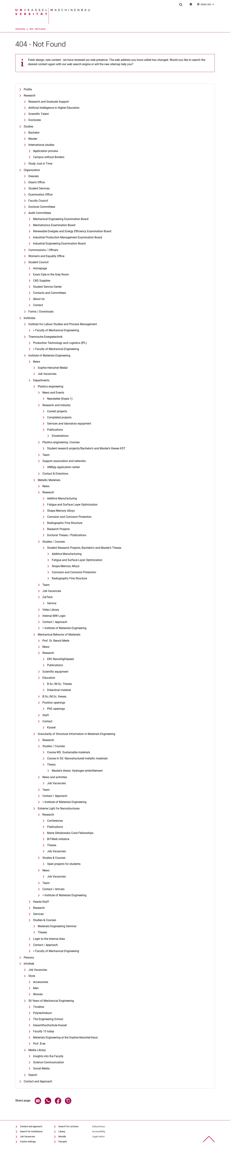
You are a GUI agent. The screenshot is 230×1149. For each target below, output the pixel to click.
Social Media (41, 1068)
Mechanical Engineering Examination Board (60, 219)
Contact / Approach (54, 622)
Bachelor (34, 132)
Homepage (40, 268)
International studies (41, 145)
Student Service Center (47, 286)
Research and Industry (56, 405)
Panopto (62, 1141)
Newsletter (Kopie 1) (60, 398)
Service (51, 603)
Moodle (62, 1136)
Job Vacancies (47, 374)
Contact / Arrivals (53, 889)
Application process (45, 151)
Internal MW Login (54, 616)
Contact (38, 305)
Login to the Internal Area (49, 939)
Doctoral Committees (41, 206)
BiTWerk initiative (58, 839)
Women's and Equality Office (46, 256)
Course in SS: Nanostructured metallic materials (77, 758)
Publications (55, 429)
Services (38, 914)
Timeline (38, 1007)
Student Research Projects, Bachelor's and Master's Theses (84, 547)
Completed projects (59, 417)
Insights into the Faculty (48, 1056)
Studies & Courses (53, 857)
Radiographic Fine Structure (64, 523)
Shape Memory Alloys (61, 510)
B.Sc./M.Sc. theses (54, 696)
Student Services (39, 188)
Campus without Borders (48, 157)
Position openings (53, 702)
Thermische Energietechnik (45, 336)
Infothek (29, 963)
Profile (28, 89)
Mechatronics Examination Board (54, 225)
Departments (41, 380)
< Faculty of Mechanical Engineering (56, 330)
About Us (39, 299)
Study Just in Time (40, 163)
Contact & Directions (55, 473)
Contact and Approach (38, 1081)
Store (31, 976)
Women (38, 994)
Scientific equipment (55, 671)
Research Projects (58, 529)
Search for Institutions (31, 1131)
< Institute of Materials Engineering (64, 628)
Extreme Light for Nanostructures (59, 808)
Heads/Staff (41, 901)
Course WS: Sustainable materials (68, 752)
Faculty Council (38, 200)
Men (36, 988)
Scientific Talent (38, 114)
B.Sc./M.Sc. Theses (59, 684)
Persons (29, 957)
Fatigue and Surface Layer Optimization (72, 504)
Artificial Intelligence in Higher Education (53, 107)
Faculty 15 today (43, 1031)
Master (32, 138)
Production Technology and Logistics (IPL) (60, 343)
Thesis (51, 764)
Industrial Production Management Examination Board (67, 237)
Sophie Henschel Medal (53, 367)
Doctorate (34, 120)
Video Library (50, 609)
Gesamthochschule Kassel (50, 1025)
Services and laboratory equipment (69, 423)
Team (46, 455)
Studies (28, 126)
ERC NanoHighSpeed (60, 659)
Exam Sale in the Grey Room (51, 274)
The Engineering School (48, 1019)
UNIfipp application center (63, 467)
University (20, 29)
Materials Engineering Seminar (57, 926)
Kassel (51, 727)
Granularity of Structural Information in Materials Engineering (76, 734)
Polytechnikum (42, 1013)
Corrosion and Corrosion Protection (69, 517)
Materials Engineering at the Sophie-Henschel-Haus (65, 1037)
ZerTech (47, 597)
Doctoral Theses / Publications (66, 535)
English (206, 4)
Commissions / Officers (43, 250)
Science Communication (48, 1062)
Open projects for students (63, 864)
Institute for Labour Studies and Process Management (62, 324)
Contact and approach (31, 1126)
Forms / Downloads (41, 311)
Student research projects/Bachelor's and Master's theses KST (86, 448)
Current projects (57, 411)
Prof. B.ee (39, 1043)
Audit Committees (39, 213)
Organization (32, 170)
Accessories (40, 982)
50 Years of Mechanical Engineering (51, 1000)
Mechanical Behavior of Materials (59, 634)
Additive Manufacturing (62, 498)
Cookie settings (28, 1141)
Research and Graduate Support (48, 101)
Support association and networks (64, 461)
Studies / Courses (53, 541)
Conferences (55, 820)
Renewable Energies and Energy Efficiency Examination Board (72, 231)
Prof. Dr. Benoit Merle (55, 640)
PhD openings (56, 708)
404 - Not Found (37, 29)
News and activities (54, 777)
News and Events (53, 392)
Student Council (38, 262)
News (36, 361)
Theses (51, 845)
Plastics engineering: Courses (61, 442)
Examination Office (40, 194)
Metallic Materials (49, 480)
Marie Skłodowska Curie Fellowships (70, 833)
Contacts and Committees (49, 293)
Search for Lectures (68, 1126)
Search (32, 1075)
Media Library (37, 1050)
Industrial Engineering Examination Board (59, 243)
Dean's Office (36, 182)
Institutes (29, 318)
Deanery (33, 176)
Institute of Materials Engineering (49, 355)
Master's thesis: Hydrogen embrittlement (77, 770)
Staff (45, 715)
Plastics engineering (50, 386)
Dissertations (60, 435)
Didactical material (59, 690)
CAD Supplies (41, 280)
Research (29, 95)
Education (48, 677)
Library (61, 1131)
